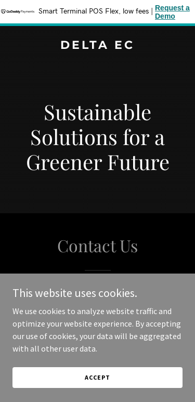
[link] (97, 46)
